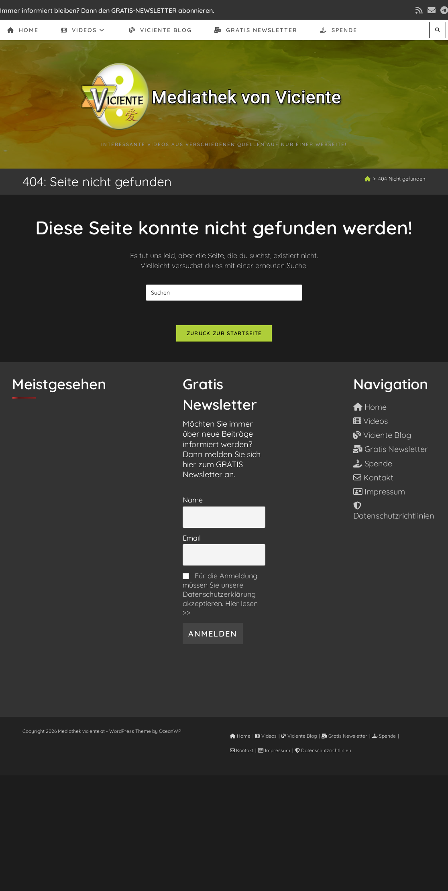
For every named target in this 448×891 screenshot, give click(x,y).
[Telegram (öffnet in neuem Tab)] (443, 10)
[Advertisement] (224, 831)
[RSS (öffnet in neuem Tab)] (419, 10)
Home (240, 736)
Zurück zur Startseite (224, 333)
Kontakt (241, 750)
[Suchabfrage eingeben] (224, 293)
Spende (384, 736)
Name (193, 499)
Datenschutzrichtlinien (323, 750)
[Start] (368, 178)
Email (192, 538)
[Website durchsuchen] (437, 30)
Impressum (274, 750)
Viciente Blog (299, 736)
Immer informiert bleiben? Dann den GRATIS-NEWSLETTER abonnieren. (107, 10)
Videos (266, 736)
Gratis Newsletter (344, 736)
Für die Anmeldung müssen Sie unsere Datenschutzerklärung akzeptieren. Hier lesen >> (220, 594)
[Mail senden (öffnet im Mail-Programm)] (431, 10)
